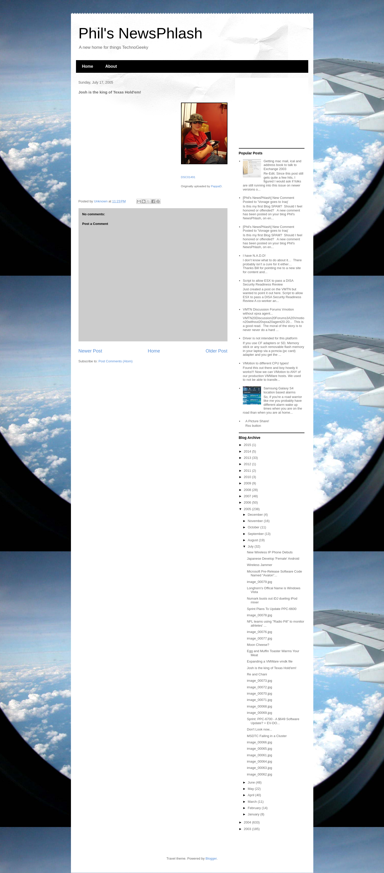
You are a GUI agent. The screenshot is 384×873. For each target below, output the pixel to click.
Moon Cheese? (258, 645)
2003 (248, 829)
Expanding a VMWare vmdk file (270, 661)
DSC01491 (188, 177)
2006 (248, 502)
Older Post (216, 350)
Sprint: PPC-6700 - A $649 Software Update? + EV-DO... (273, 721)
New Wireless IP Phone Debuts (270, 552)
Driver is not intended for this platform (270, 338)
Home (87, 66)
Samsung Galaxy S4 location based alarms (279, 390)
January (254, 814)
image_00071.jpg (259, 700)
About (111, 66)
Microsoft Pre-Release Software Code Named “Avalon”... (274, 573)
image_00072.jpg (259, 687)
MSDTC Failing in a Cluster (267, 736)
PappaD (216, 186)
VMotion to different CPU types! (266, 363)
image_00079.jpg (259, 582)
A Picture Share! (257, 421)
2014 (248, 451)
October (254, 527)
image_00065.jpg (259, 748)
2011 (248, 471)
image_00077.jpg (259, 638)
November (256, 521)
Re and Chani (257, 674)
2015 (248, 445)
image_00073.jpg (259, 680)
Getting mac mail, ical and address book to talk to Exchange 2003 (282, 165)
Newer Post (90, 350)
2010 (248, 477)
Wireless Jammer (259, 565)
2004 (248, 822)
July (251, 546)
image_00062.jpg (259, 774)
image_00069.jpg (259, 713)
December (256, 514)
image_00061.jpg (259, 755)
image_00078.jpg (259, 615)
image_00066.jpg (259, 742)
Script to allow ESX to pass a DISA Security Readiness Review (268, 283)
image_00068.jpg (259, 706)
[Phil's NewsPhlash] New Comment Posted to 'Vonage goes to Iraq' (268, 200)
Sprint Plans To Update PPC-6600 (271, 609)
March (253, 802)
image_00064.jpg (259, 761)
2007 (248, 496)
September (256, 534)
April (251, 795)
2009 (248, 483)
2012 (248, 464)
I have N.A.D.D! (254, 255)
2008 (248, 490)
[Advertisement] (270, 113)
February (255, 808)
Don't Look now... (259, 729)
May (251, 789)
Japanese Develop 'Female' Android (273, 558)
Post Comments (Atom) (115, 361)
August (253, 540)
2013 (248, 458)
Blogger (211, 858)
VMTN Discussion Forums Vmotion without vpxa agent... (268, 311)
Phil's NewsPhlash (141, 33)
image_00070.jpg (259, 693)
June (252, 782)
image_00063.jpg (259, 768)
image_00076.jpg (259, 632)
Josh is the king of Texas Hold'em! (271, 668)
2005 (248, 509)
